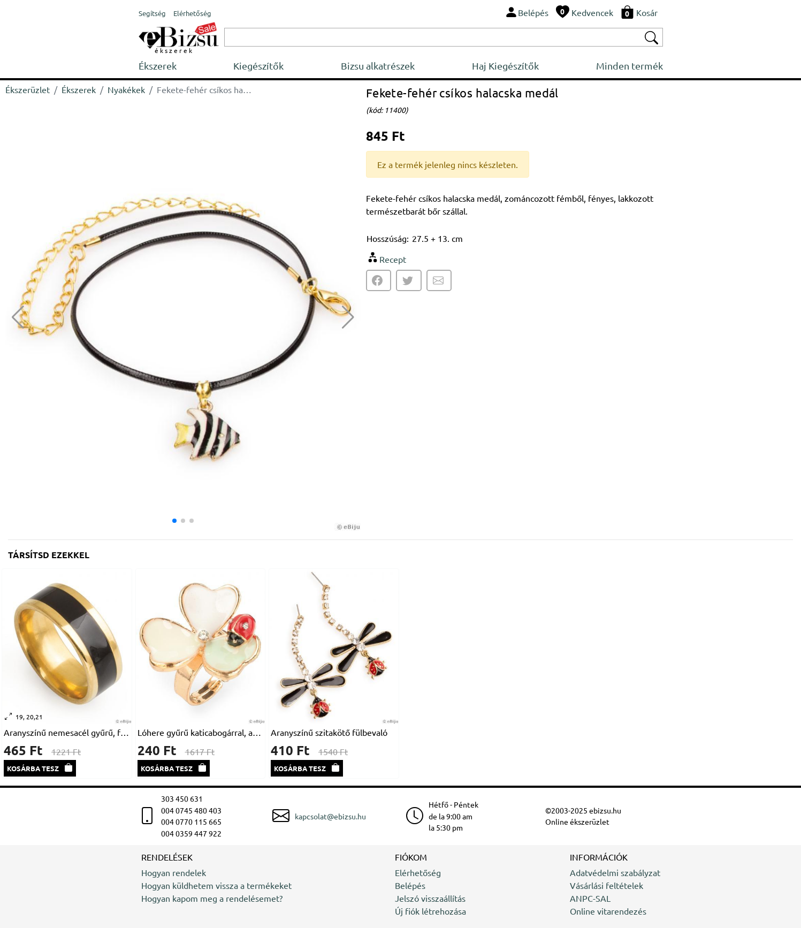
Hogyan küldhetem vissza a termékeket (216, 885)
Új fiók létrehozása (430, 911)
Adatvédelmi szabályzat (615, 872)
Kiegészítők (258, 65)
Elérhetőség (418, 872)
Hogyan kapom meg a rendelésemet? (212, 898)
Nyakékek (126, 89)
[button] (348, 317)
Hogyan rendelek (173, 872)
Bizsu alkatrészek (378, 65)
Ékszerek (158, 65)
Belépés (410, 885)
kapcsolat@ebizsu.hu (330, 816)
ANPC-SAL (590, 898)
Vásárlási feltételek (606, 885)
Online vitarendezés (608, 911)
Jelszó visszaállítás (430, 898)
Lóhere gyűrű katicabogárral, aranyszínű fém (201, 732)
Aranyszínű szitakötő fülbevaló (329, 732)
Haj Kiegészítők (505, 65)
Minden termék (629, 65)
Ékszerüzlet (27, 89)
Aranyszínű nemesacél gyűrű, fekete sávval (67, 732)
